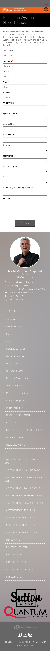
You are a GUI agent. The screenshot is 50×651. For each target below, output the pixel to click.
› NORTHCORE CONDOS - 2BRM (20, 525)
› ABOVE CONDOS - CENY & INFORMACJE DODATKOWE (25, 502)
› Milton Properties (14, 407)
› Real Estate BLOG (14, 576)
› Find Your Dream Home (16, 378)
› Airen (8, 452)
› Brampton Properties (15, 400)
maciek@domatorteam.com (21, 292)
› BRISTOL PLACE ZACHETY (17, 561)
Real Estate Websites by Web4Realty (19, 642)
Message (6, 198)
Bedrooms (7, 145)
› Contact (9, 333)
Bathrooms (8, 155)
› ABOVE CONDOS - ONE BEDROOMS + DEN (23, 479)
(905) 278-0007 (16, 296)
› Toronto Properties (14, 385)
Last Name (8, 60)
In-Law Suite (8, 134)
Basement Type (10, 166)
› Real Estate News (13, 326)
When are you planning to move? (18, 187)
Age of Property (10, 113)
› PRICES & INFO (12, 539)
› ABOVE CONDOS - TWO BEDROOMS (23, 488)
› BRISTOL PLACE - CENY (16, 547)
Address (7, 92)
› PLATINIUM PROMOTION (17, 415)
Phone (6, 81)
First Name (8, 50)
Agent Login (41, 642)
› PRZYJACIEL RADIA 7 (15, 437)
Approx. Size (8, 124)
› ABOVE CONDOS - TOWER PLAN (21, 510)
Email (6, 71)
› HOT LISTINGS (12, 422)
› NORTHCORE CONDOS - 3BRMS (21, 532)
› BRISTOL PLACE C (14, 554)
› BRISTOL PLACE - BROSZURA (19, 569)
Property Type (9, 102)
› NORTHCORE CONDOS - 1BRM (20, 517)
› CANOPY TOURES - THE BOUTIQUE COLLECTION (25, 429)
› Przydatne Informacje (15, 356)
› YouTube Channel (14, 370)
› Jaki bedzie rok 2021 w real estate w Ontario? (22, 461)
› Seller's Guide (12, 363)
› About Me (10, 319)
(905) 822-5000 (16, 299)
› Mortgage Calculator (15, 348)
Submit (25, 223)
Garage (6, 177)
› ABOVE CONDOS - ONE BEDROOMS (22, 470)
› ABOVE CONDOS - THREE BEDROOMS (23, 495)
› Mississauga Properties (16, 393)
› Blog (7, 341)
